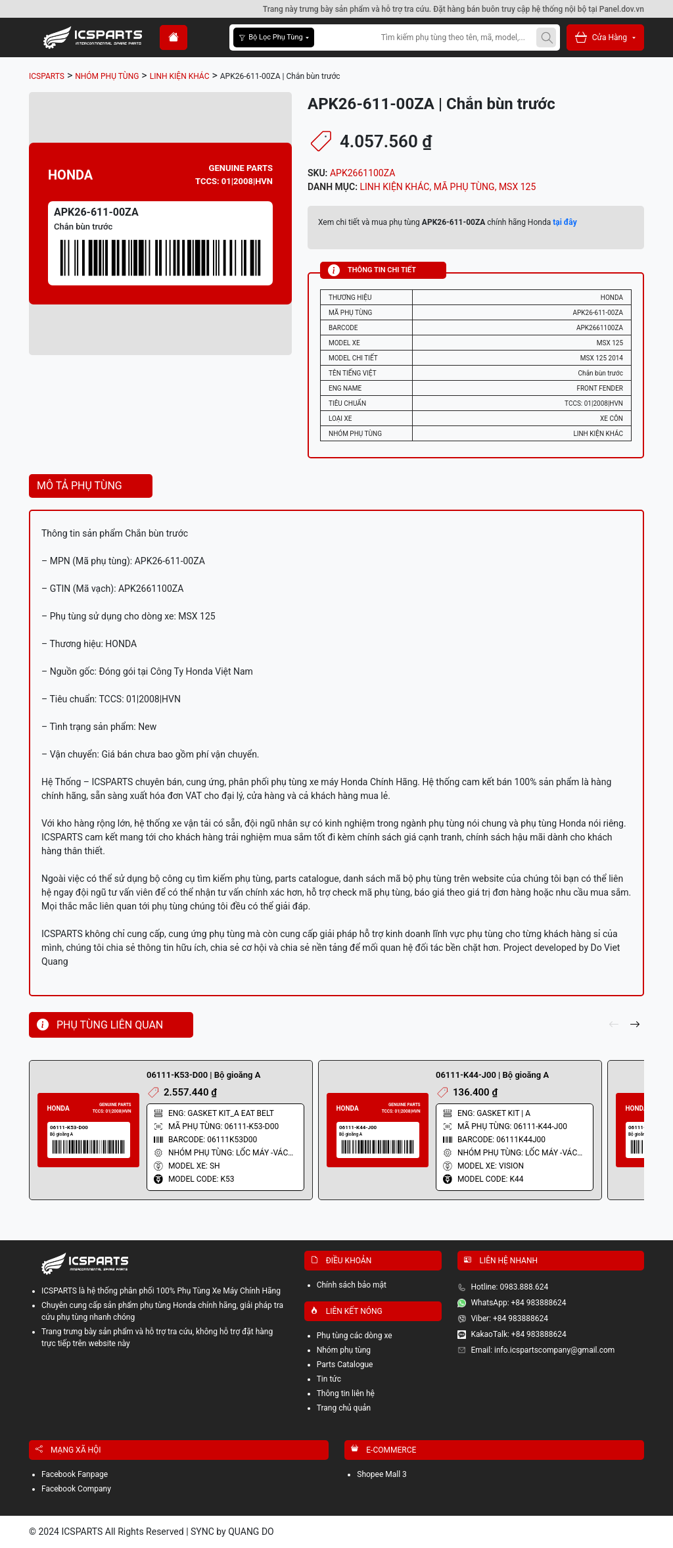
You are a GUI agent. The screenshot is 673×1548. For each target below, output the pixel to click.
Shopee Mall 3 (382, 1474)
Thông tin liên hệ (346, 1393)
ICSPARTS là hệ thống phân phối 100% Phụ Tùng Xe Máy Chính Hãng (161, 1290)
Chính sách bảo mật (351, 1285)
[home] (173, 37)
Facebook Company (76, 1488)
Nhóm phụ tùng (344, 1350)
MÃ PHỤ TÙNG (464, 186)
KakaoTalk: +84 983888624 (518, 1334)
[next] (635, 1025)
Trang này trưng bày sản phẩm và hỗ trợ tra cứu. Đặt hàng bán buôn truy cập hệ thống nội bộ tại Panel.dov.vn (453, 9)
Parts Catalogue (345, 1364)
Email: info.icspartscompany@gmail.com (543, 1350)
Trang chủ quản (344, 1408)
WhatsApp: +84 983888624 (518, 1302)
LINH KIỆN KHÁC (395, 186)
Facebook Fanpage (74, 1474)
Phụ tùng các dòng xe (354, 1335)
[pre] (614, 1025)
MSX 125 (517, 186)
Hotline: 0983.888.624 (509, 1287)
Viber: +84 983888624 (509, 1318)
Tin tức (329, 1379)
